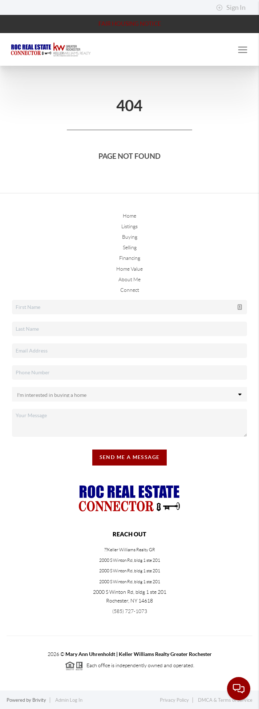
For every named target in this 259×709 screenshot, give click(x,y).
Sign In (231, 7)
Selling (130, 247)
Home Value (129, 269)
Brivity (39, 700)
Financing (129, 258)
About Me (129, 279)
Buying (129, 237)
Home (129, 216)
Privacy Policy (174, 700)
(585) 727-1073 (129, 611)
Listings (129, 226)
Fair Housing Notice (129, 23)
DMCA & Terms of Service (225, 700)
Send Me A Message (130, 457)
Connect (129, 290)
